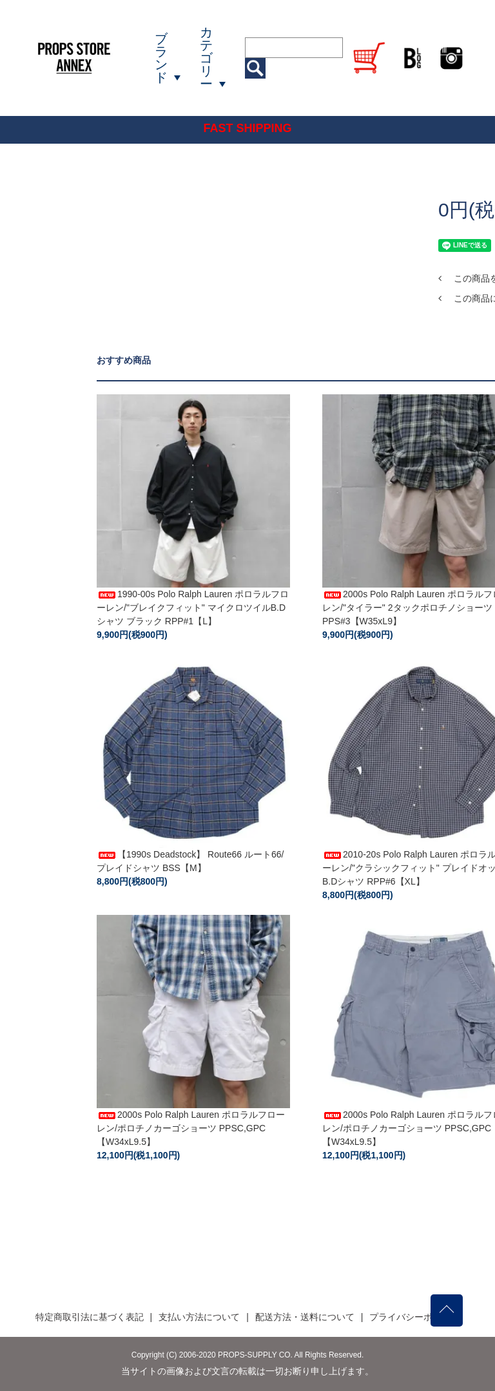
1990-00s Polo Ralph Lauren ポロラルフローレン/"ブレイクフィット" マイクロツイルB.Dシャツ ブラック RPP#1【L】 (193, 607)
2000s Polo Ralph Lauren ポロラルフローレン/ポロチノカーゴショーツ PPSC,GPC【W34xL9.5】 (191, 1128)
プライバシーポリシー (414, 1317)
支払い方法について (199, 1317)
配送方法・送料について (304, 1317)
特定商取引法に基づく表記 (89, 1317)
